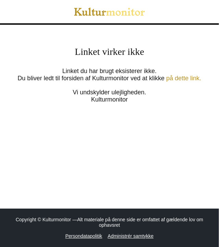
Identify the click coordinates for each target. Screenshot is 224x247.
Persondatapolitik (83, 236)
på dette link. (183, 78)
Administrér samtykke (131, 236)
